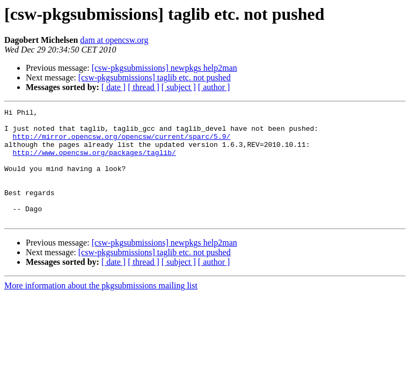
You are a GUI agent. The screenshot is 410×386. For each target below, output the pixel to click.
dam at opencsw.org (114, 39)
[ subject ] (179, 87)
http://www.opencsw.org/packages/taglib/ (94, 162)
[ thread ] (143, 87)
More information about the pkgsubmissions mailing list (100, 308)
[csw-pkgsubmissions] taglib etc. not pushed (154, 77)
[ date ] (113, 87)
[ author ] (214, 87)
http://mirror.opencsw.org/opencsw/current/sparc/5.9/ (122, 142)
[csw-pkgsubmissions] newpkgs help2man (164, 67)
